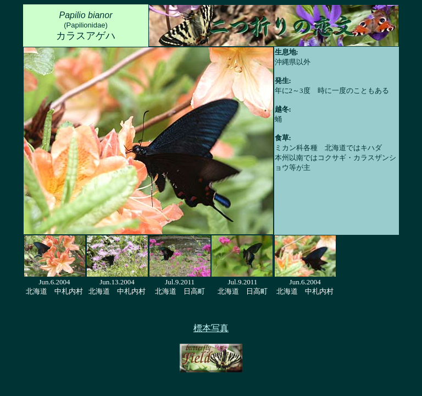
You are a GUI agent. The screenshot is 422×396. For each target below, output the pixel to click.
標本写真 (211, 328)
